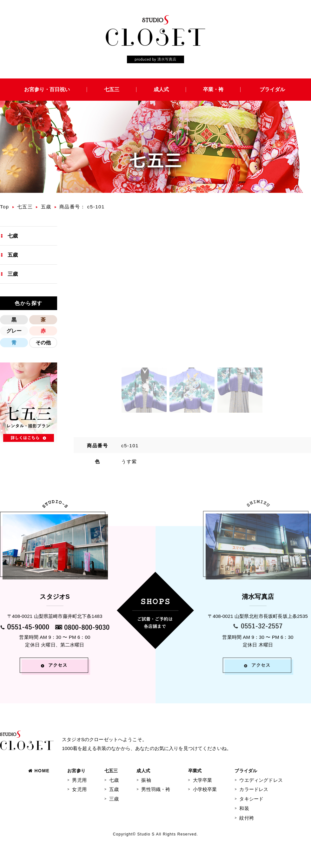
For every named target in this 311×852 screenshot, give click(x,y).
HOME (39, 770)
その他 (43, 342)
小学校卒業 (205, 789)
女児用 (79, 789)
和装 (244, 808)
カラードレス (253, 789)
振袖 (146, 780)
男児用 (79, 780)
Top (4, 206)
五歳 (46, 206)
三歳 (13, 274)
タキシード (251, 798)
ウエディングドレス (260, 780)
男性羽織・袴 (155, 789)
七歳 (13, 236)
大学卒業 (202, 780)
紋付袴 (246, 818)
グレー (14, 331)
